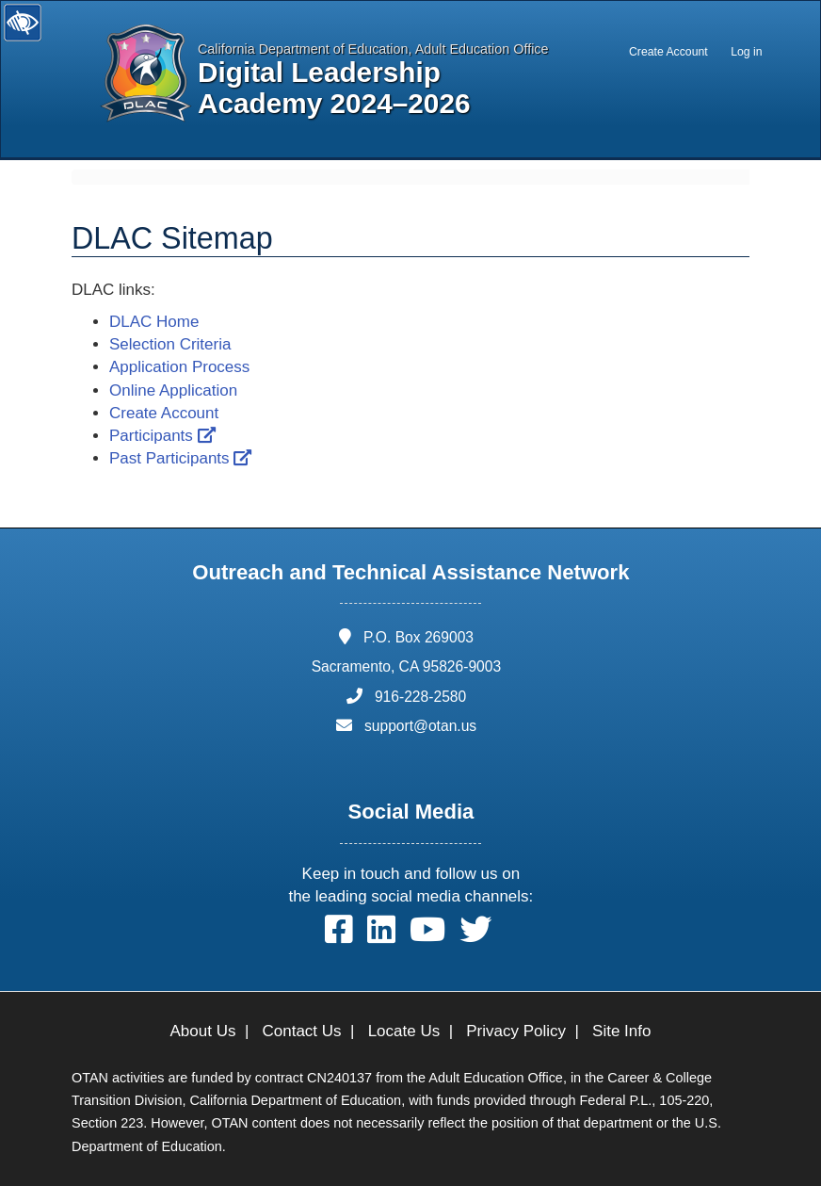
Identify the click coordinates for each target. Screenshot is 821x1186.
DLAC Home (154, 322)
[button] (339, 934)
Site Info (621, 1031)
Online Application (173, 390)
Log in (746, 51)
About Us (203, 1031)
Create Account (668, 51)
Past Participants (180, 458)
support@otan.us (420, 726)
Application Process (179, 367)
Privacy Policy (516, 1031)
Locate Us (404, 1031)
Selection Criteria (170, 344)
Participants (162, 436)
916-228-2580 (420, 697)
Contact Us (302, 1031)
